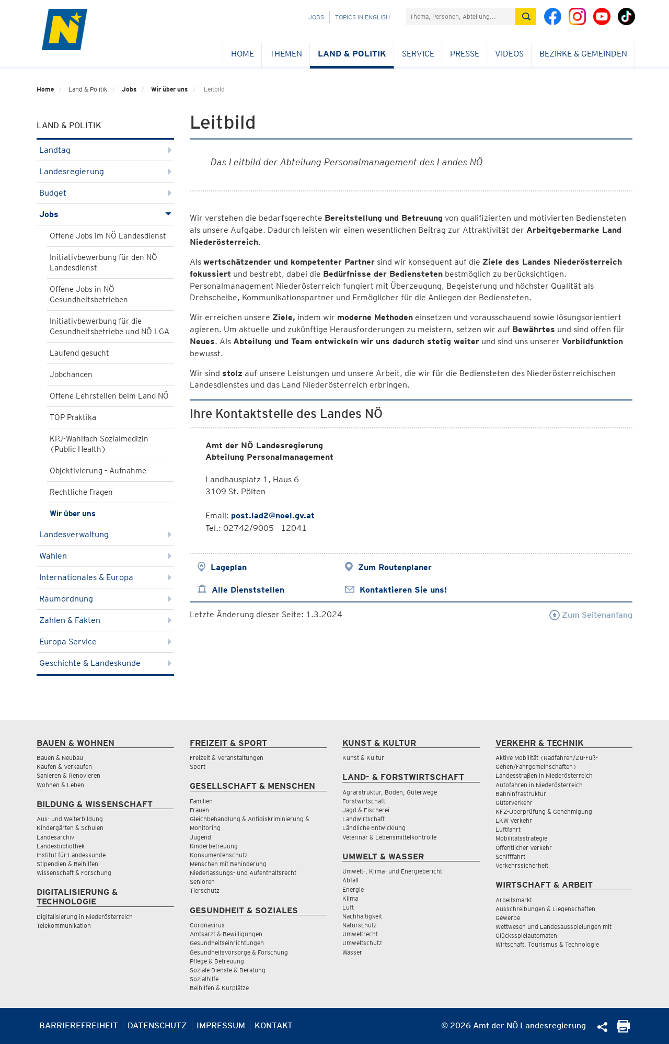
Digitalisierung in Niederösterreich (85, 917)
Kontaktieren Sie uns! (403, 590)
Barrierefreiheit (78, 1025)
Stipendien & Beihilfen (67, 864)
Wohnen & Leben (60, 785)
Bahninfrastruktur (520, 794)
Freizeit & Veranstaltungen (226, 758)
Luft (348, 907)
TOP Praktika (73, 417)
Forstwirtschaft (363, 801)
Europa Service (105, 641)
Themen (286, 54)
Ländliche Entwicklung (374, 828)
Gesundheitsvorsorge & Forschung (239, 952)
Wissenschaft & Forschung (74, 873)
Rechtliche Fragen (81, 492)
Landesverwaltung (105, 534)
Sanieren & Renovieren (68, 775)
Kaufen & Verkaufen (64, 766)
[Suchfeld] (460, 16)
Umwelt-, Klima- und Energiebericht (392, 871)
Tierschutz (205, 890)
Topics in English (362, 17)
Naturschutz (359, 925)
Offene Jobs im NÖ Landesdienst (108, 236)
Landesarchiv (55, 837)
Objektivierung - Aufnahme (98, 470)
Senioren (202, 882)
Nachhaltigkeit (362, 916)
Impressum (221, 1025)
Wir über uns (169, 89)
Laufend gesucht (79, 353)
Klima (350, 898)
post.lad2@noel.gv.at (273, 515)
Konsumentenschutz (219, 855)
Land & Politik (352, 54)
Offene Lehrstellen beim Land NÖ (109, 396)
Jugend (200, 837)
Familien (201, 801)
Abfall (350, 880)
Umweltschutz (362, 943)
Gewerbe (507, 918)
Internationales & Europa (105, 577)
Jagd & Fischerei (365, 810)
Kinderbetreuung (214, 846)
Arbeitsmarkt (513, 900)
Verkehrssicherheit (521, 865)
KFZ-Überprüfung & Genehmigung (543, 811)
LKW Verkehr (513, 820)
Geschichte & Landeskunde (105, 663)
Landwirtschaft (363, 819)
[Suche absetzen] (525, 16)
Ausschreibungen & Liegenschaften (545, 909)
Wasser (352, 952)
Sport (197, 766)
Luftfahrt (508, 829)
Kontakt (274, 1025)
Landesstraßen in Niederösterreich (544, 775)
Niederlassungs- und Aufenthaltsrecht (243, 873)
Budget (105, 193)
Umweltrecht (360, 934)
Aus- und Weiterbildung (70, 819)
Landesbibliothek (61, 846)
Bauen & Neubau (60, 758)
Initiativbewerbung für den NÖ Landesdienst (103, 263)
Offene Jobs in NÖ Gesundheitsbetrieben (89, 294)
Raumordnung (105, 599)
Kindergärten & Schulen (70, 828)
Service (418, 54)
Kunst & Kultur (363, 758)
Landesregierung (105, 171)
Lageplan (229, 567)
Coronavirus (207, 925)
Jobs (316, 17)
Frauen (199, 810)
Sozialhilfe (204, 979)
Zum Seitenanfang (590, 615)
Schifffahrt (510, 856)
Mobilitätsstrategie (521, 838)
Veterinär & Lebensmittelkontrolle (389, 837)
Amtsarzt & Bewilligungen (226, 934)
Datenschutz (157, 1025)
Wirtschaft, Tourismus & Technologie (547, 944)
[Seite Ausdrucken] (623, 1030)
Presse (464, 54)
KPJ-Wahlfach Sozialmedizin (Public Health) (99, 444)
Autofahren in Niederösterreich (539, 785)
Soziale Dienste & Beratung (228, 970)
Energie (353, 889)
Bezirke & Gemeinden (583, 54)
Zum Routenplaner (395, 567)
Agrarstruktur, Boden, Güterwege (389, 792)
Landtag (105, 150)
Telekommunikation (64, 925)
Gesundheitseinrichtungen (227, 943)
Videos (509, 54)
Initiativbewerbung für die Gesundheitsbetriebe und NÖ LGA (109, 326)
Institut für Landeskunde (71, 855)
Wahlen (105, 556)
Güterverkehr (514, 803)
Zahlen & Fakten (105, 620)
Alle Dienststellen (248, 590)
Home (242, 54)
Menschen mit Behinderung (228, 864)
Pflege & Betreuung (217, 961)
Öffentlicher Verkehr (523, 848)
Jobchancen (71, 374)
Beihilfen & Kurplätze (219, 988)
